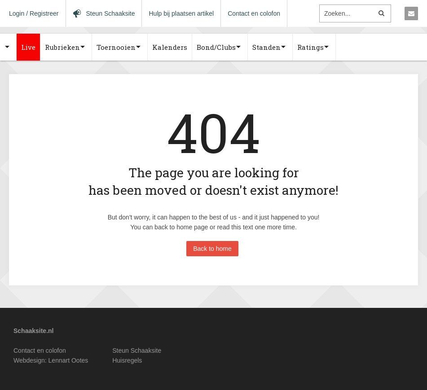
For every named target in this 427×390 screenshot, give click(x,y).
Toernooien (116, 47)
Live (28, 47)
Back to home (212, 248)
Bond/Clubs (216, 47)
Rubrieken (62, 47)
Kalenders (169, 47)
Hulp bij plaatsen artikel (181, 13)
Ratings (310, 47)
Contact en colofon (254, 13)
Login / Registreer (34, 13)
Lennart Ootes (68, 360)
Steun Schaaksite (136, 350)
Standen (266, 47)
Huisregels (127, 360)
